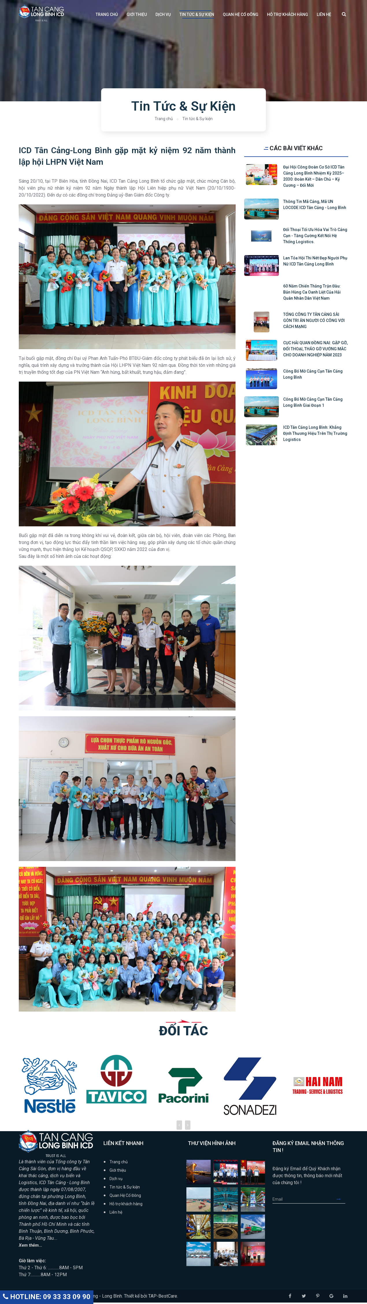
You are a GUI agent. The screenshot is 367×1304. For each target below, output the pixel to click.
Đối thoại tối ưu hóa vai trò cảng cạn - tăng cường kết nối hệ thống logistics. (315, 235)
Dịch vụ (163, 14)
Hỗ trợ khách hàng (287, 14)
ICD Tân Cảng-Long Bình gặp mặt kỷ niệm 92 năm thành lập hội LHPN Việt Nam (127, 157)
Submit (341, 1200)
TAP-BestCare (162, 1297)
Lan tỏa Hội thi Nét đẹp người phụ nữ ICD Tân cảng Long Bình (315, 261)
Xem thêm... (31, 1246)
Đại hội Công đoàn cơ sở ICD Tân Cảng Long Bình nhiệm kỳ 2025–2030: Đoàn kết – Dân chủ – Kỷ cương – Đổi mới (313, 176)
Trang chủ (107, 14)
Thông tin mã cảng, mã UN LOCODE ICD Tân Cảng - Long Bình (314, 204)
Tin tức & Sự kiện (196, 14)
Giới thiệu (137, 14)
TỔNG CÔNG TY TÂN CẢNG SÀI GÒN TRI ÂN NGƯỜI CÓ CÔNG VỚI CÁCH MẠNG (314, 320)
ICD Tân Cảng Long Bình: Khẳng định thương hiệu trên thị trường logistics (315, 433)
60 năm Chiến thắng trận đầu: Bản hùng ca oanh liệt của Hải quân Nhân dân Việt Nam (312, 292)
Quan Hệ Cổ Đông (240, 14)
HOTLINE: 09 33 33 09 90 (46, 1297)
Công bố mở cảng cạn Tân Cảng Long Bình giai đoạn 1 (313, 402)
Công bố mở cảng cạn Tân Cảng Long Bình (313, 374)
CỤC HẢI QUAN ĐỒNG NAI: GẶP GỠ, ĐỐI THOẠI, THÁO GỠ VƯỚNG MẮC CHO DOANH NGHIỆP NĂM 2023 (315, 348)
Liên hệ (324, 14)
